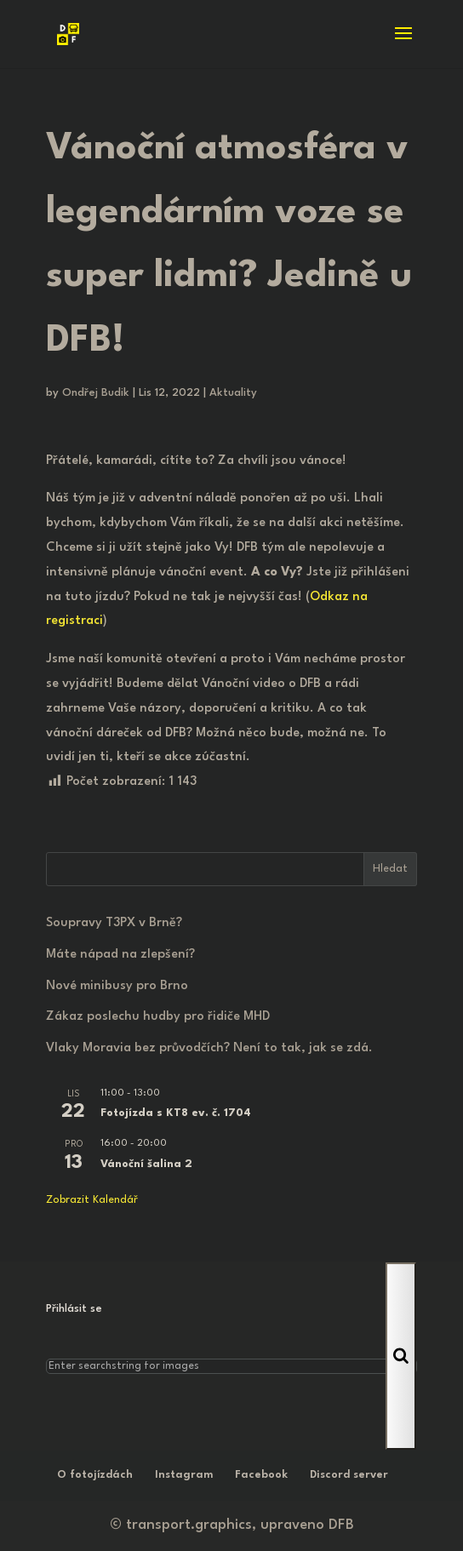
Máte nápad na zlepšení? (120, 954)
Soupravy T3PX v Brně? (114, 923)
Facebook (261, 1474)
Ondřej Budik (95, 392)
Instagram (184, 1474)
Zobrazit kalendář (92, 1199)
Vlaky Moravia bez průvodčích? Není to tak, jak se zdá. (209, 1048)
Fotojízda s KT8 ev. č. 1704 (175, 1113)
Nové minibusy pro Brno (117, 986)
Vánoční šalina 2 (146, 1164)
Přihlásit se (74, 1308)
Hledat (390, 868)
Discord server (349, 1474)
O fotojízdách (95, 1474)
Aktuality (233, 392)
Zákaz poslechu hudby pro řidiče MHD (158, 1016)
